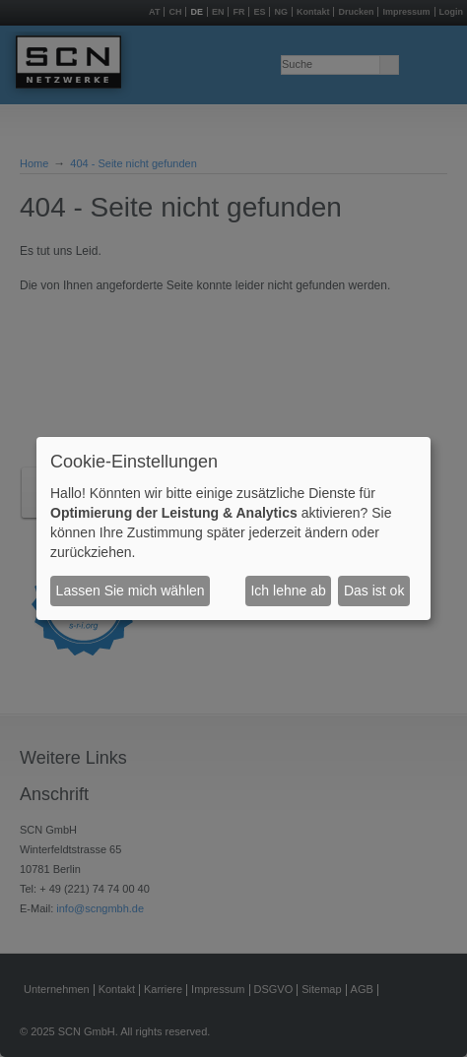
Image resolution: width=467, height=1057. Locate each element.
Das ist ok (374, 590)
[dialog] (233, 528)
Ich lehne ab (287, 590)
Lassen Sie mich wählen (130, 590)
